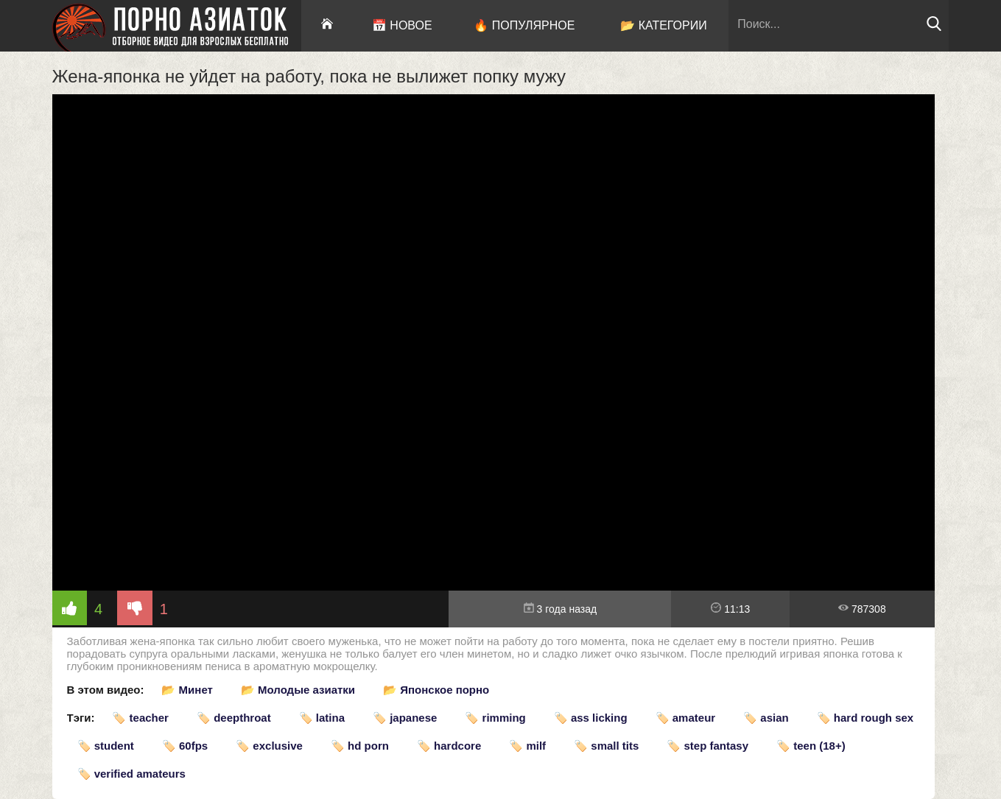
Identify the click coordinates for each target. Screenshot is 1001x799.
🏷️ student (105, 745)
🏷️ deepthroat (234, 717)
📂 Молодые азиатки (298, 689)
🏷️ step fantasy (707, 745)
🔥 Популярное (524, 25)
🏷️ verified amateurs (131, 773)
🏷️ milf (527, 745)
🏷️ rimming (495, 717)
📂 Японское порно (436, 689)
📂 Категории (663, 25)
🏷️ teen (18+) (811, 745)
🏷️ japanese (405, 717)
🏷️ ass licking (591, 717)
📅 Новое (402, 25)
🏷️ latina (322, 717)
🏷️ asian (766, 717)
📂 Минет (186, 689)
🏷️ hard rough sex (865, 717)
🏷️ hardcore (449, 745)
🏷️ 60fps (185, 745)
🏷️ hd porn (360, 745)
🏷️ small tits (606, 745)
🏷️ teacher (140, 717)
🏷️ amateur (686, 717)
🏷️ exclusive (269, 745)
